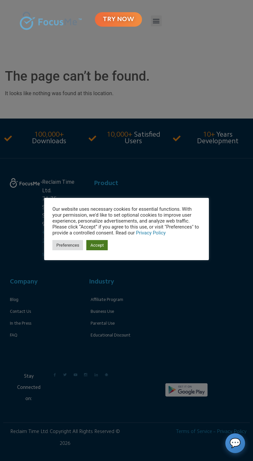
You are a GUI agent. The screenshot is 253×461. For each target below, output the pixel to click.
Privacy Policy (151, 233)
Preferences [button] (67, 245)
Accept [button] (97, 245)
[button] (156, 20)
